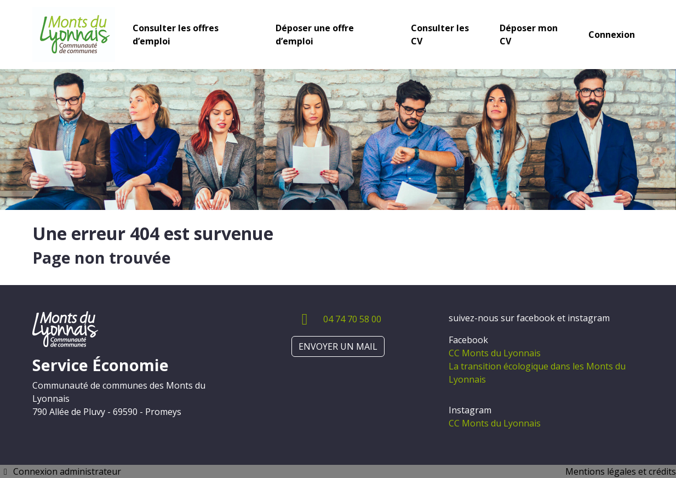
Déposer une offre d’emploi (315, 34)
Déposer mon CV (529, 34)
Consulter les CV (440, 34)
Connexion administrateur (60, 471)
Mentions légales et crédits (620, 471)
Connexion (611, 35)
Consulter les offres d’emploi (176, 34)
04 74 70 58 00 (352, 319)
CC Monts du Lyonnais (495, 353)
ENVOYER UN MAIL (338, 346)
